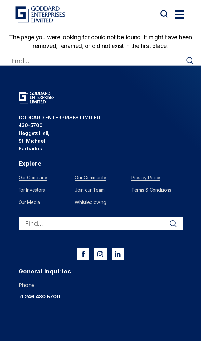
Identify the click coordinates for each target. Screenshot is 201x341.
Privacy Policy (145, 177)
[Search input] (97, 60)
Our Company (33, 177)
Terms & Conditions (151, 190)
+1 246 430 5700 (39, 296)
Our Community (90, 177)
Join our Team (90, 190)
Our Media (29, 202)
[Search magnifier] (189, 60)
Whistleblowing (90, 202)
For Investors (32, 190)
